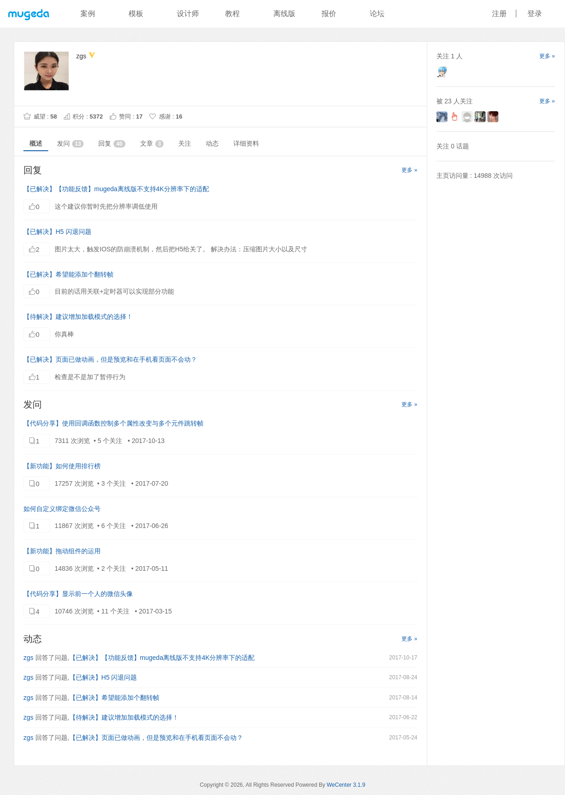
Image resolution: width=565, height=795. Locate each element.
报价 (329, 13)
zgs (28, 657)
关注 (184, 143)
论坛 (377, 13)
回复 (111, 144)
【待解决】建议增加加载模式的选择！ (78, 316)
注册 (499, 13)
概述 (35, 143)
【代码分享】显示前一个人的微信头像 (78, 593)
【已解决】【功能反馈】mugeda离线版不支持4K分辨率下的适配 (116, 189)
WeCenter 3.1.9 (346, 785)
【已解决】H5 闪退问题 (57, 231)
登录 (534, 13)
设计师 (188, 13)
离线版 (284, 13)
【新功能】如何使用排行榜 (62, 466)
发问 (70, 144)
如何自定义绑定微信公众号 (62, 508)
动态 (212, 143)
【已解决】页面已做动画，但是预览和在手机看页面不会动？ (110, 359)
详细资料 (246, 143)
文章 (152, 144)
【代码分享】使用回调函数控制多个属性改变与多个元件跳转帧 (113, 423)
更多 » (409, 170)
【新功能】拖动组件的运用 (62, 551)
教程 (232, 13)
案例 (87, 13)
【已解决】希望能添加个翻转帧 (68, 274)
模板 (136, 13)
